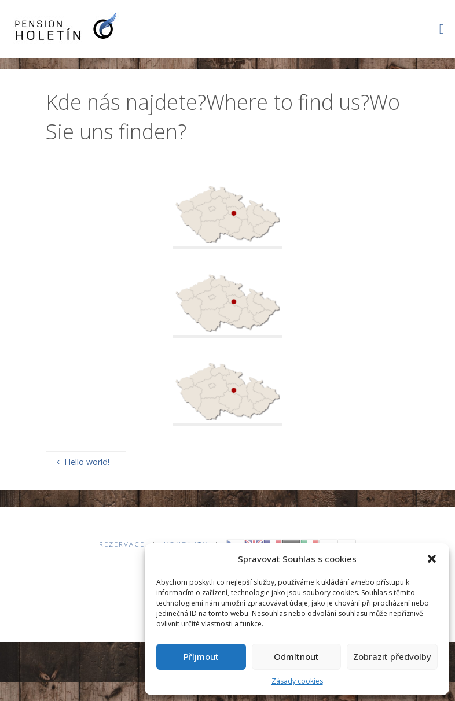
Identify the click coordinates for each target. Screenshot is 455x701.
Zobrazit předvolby (392, 656)
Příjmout (201, 656)
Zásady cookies (297, 681)
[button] (432, 559)
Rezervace (122, 544)
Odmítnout (296, 656)
